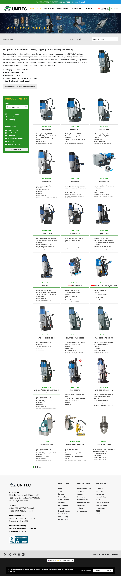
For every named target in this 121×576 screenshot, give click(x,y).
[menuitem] (36, 8)
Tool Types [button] (35, 8)
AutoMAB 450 (75, 233)
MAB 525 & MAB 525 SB (104, 338)
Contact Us (99, 494)
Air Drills (9, 141)
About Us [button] (90, 8)
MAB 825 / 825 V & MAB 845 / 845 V (46, 391)
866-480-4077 (64, 2)
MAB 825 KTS (75, 390)
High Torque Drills (12, 144)
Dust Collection (63, 514)
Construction (81, 497)
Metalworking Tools (84, 488)
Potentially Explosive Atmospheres (82, 508)
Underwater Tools (83, 502)
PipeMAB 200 (104, 233)
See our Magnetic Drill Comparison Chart (20, 86)
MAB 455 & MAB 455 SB (46, 338)
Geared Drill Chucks (104, 444)
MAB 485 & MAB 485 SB (75, 338)
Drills (60, 491)
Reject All (98, 570)
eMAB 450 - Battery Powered (104, 286)
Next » (39, 467)
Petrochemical (82, 500)
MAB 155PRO (104, 181)
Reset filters (16, 149)
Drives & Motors (64, 511)
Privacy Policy (100, 497)
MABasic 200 (46, 129)
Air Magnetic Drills (46, 444)
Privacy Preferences (86, 570)
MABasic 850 (46, 181)
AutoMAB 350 (46, 233)
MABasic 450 (104, 129)
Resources (77, 8)
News (97, 500)
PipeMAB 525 (46, 286)
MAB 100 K (75, 181)
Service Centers (101, 508)
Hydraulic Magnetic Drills (75, 444)
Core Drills (10, 135)
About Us (99, 491)
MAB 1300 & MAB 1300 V (104, 390)
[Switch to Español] (103, 8)
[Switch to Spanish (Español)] (65, 564)
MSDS (97, 511)
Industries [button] (63, 8)
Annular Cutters (12, 133)
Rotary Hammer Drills (14, 138)
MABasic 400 (75, 129)
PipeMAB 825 (75, 286)
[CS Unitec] (15, 9)
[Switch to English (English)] (48, 564)
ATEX (97, 514)
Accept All (108, 570)
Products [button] (49, 8)
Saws (60, 488)
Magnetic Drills (11, 130)
